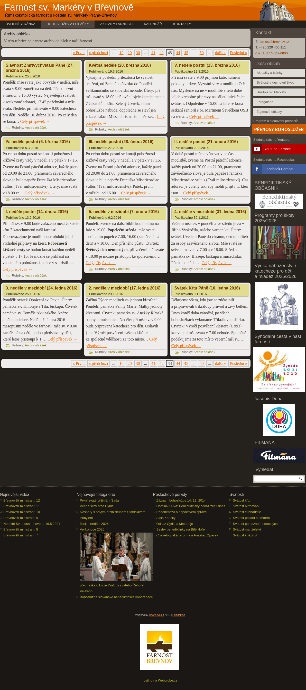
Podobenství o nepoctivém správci (181, 512)
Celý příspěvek (35, 121)
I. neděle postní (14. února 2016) (37, 211)
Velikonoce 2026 (92, 529)
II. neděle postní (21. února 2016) (206, 141)
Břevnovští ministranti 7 (20, 535)
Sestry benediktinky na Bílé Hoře (180, 529)
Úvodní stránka (20, 24)
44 (178, 53)
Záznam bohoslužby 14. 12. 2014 (181, 500)
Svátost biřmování (246, 506)
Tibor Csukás (156, 615)
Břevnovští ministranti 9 (20, 518)
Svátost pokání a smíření (251, 518)
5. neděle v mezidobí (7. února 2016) (124, 211)
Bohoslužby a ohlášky (68, 24)
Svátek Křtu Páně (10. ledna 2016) (207, 288)
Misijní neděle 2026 (94, 524)
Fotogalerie (265, 102)
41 (153, 53)
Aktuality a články (269, 73)
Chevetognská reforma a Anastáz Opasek (187, 535)
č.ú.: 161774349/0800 (271, 53)
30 (138, 53)
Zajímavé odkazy (269, 112)
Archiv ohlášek (36, 127)
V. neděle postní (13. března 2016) (207, 65)
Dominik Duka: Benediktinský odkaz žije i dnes (190, 506)
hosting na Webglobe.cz (159, 680)
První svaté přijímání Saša (99, 500)
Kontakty (182, 24)
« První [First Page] (79, 53)
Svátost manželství (247, 529)
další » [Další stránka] (220, 53)
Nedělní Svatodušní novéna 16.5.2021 (31, 524)
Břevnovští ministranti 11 (21, 506)
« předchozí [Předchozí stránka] (98, 53)
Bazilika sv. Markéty (271, 92)
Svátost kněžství (245, 535)
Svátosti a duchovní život (275, 82)
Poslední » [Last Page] (238, 53)
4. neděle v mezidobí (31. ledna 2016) (210, 211)
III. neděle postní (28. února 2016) (121, 141)
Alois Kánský (165, 518)
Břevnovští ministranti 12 (21, 500)
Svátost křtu (242, 500)
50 (202, 53)
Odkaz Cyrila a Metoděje (174, 524)
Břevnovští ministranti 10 (21, 512)
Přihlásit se (178, 615)
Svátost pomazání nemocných (255, 524)
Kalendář (153, 24)
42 (162, 53)
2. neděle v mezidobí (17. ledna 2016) (124, 288)
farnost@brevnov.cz (274, 42)
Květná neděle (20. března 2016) (120, 65)
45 (186, 53)
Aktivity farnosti (116, 24)
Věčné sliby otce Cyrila (97, 506)
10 (121, 53)
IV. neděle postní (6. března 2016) (38, 141)
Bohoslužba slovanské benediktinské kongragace (116, 597)
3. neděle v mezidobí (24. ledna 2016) (41, 288)
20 (130, 53)
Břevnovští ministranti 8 (20, 529)
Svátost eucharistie (247, 512)
